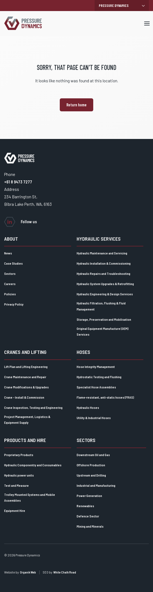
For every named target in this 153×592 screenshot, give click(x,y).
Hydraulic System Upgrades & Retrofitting (105, 284)
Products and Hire (25, 440)
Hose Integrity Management (96, 367)
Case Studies (13, 263)
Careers (9, 284)
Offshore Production (91, 465)
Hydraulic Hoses (88, 407)
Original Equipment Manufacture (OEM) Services (102, 331)
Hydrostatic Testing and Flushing (99, 377)
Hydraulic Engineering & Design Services (105, 294)
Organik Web (28, 572)
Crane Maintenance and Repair (25, 377)
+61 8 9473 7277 (18, 181)
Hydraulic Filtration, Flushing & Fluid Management (101, 306)
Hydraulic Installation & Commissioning (104, 263)
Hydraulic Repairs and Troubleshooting (103, 273)
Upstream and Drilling (91, 475)
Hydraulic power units (19, 475)
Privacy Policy (14, 304)
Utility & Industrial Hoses (94, 418)
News (8, 253)
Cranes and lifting (25, 352)
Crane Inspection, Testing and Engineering (33, 407)
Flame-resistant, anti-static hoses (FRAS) (105, 397)
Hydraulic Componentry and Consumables (32, 465)
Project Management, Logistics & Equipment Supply (27, 420)
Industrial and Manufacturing (96, 485)
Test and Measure (16, 485)
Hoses (83, 352)
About (11, 239)
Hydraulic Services (99, 239)
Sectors (9, 273)
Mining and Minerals (90, 526)
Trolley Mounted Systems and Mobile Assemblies (29, 497)
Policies (10, 294)
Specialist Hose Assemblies (96, 387)
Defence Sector (88, 516)
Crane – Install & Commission (24, 397)
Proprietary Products (18, 455)
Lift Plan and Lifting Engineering (26, 367)
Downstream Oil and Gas (93, 455)
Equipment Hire (14, 510)
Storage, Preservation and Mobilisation (104, 319)
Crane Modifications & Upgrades (26, 387)
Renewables (85, 506)
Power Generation (89, 496)
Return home (76, 104)
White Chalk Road (64, 572)
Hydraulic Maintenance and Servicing (102, 253)
